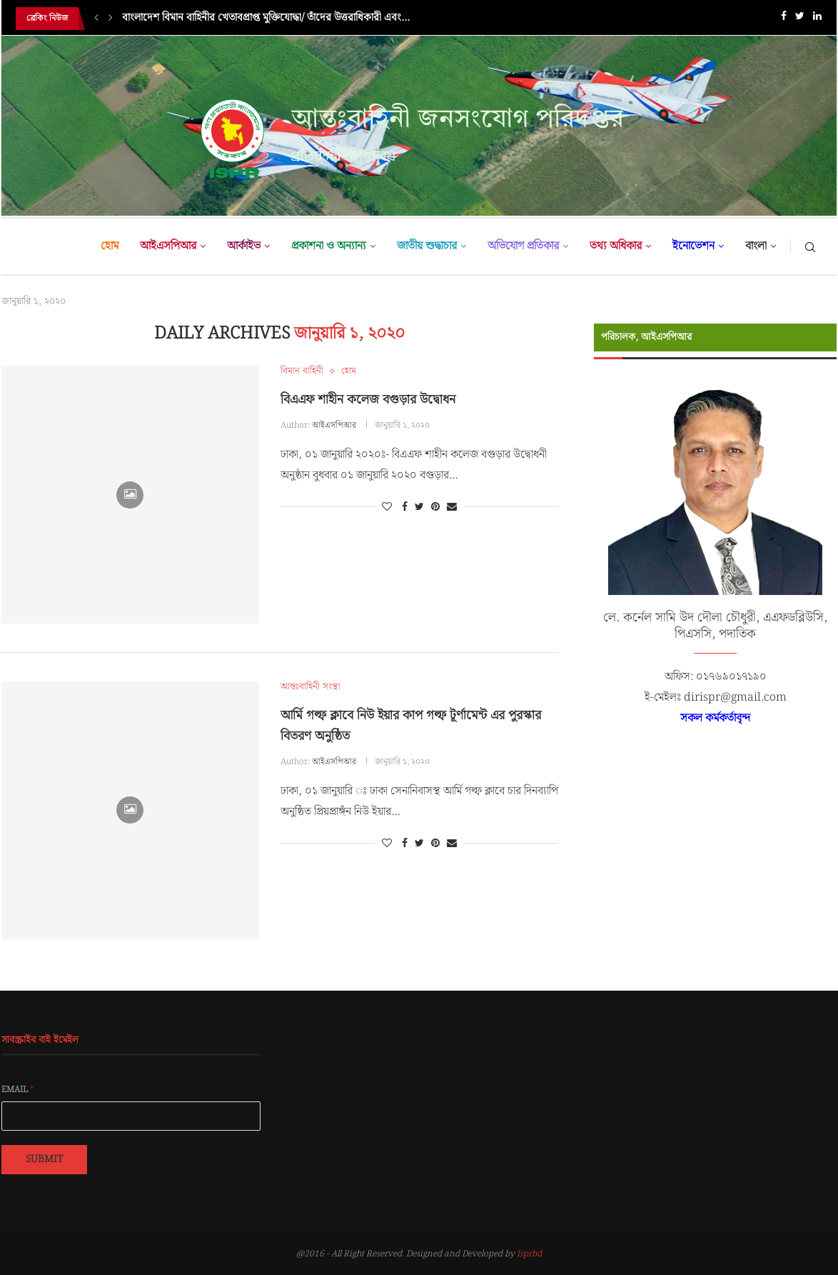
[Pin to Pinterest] (435, 507)
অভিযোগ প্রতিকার (523, 246)
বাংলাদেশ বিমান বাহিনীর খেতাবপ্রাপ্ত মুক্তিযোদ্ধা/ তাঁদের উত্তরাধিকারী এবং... (266, 18)
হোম (109, 246)
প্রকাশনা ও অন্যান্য (328, 246)
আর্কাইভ (244, 246)
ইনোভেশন (693, 246)
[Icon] (130, 495)
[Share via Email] (452, 507)
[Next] (110, 18)
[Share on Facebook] (405, 507)
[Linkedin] (817, 19)
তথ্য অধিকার (616, 246)
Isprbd (529, 1254)
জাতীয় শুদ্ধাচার (427, 246)
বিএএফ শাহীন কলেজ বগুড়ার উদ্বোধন (368, 399)
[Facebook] (783, 19)
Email (17, 1090)
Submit (44, 1159)
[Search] (810, 246)
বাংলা (756, 246)
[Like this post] (387, 507)
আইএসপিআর (168, 246)
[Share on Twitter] (419, 507)
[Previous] (96, 18)
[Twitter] (799, 19)
